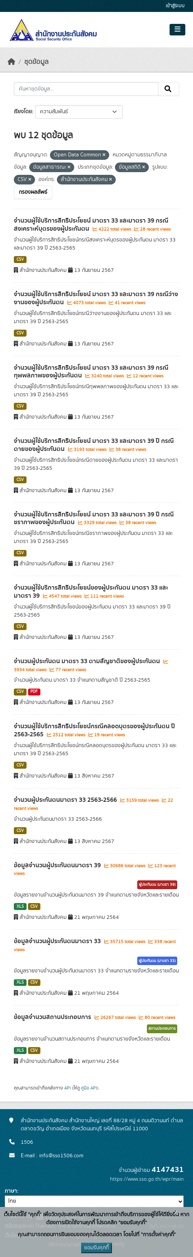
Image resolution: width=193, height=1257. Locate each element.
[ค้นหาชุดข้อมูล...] (86, 89)
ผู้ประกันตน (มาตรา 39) (157, 884)
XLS (20, 906)
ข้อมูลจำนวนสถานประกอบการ (53, 1017)
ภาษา (11, 1191)
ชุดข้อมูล (36, 62)
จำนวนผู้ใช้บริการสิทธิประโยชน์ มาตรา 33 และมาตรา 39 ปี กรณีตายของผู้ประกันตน (94, 445)
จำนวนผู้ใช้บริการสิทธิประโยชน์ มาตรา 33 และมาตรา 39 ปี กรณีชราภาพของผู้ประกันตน (94, 519)
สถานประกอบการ (162, 1028)
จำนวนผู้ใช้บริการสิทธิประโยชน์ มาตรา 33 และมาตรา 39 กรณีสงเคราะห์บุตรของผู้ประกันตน (91, 225)
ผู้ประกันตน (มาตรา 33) (157, 961)
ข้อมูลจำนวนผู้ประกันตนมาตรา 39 (58, 865)
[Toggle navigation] (177, 29)
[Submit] (168, 89)
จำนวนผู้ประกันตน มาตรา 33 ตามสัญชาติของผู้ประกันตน (87, 661)
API (67, 1087)
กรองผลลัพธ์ (33, 192)
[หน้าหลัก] (11, 62)
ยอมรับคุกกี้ (96, 1248)
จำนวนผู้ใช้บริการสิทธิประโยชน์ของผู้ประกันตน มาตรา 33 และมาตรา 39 (91, 592)
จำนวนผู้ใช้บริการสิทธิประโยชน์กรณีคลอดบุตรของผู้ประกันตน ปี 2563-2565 (94, 730)
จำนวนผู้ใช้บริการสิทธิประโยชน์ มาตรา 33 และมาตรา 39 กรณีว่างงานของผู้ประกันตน (96, 298)
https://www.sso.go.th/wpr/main (147, 1179)
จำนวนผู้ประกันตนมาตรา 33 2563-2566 (66, 800)
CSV (20, 259)
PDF (34, 692)
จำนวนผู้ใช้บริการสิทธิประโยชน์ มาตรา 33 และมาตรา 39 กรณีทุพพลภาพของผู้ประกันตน (91, 372)
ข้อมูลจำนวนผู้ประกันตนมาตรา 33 (58, 941)
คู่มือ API (89, 1087)
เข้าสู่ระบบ (175, 6)
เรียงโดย (23, 112)
